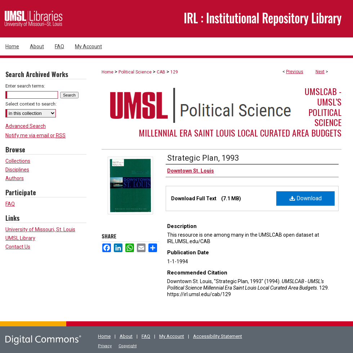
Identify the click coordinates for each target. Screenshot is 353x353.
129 (174, 72)
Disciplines (17, 170)
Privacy (105, 346)
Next (320, 71)
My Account (171, 336)
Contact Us (17, 247)
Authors (14, 178)
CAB (161, 72)
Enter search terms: (25, 86)
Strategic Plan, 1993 (203, 157)
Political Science (135, 72)
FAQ (10, 204)
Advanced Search (25, 126)
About (126, 336)
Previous (294, 71)
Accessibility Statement (217, 336)
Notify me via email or (35, 135)
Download (306, 198)
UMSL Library (20, 238)
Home (107, 72)
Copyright (128, 346)
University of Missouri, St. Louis (40, 229)
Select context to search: (31, 104)
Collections (17, 161)
